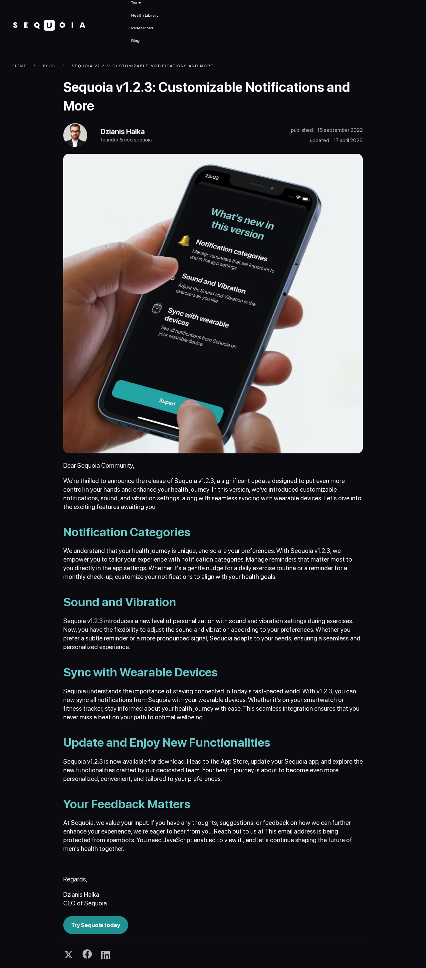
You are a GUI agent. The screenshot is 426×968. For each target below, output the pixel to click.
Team (136, 2)
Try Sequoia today (95, 925)
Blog (135, 40)
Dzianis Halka (123, 131)
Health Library (144, 15)
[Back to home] (49, 25)
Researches (142, 28)
